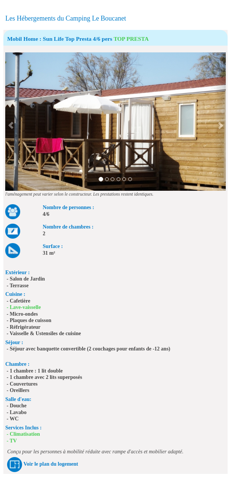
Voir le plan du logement (51, 464)
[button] (10, 121)
